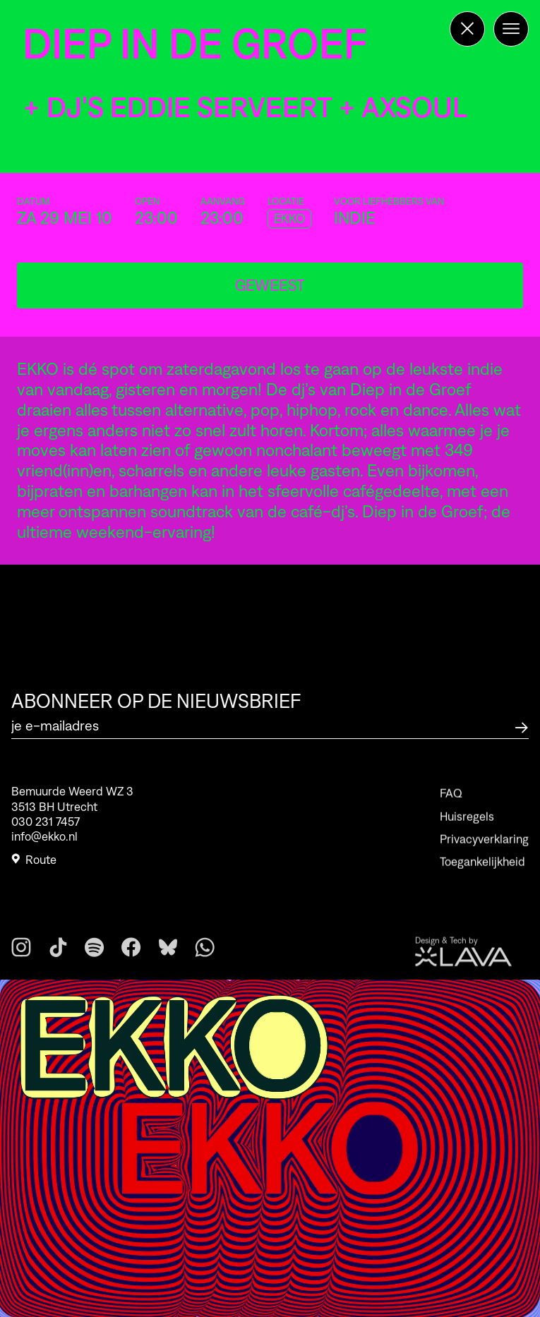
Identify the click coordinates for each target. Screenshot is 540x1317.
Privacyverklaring (484, 854)
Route (33, 864)
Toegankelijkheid (482, 877)
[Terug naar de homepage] (467, 29)
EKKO (289, 219)
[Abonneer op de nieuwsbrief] (522, 726)
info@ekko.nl (44, 840)
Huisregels (467, 831)
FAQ (451, 808)
